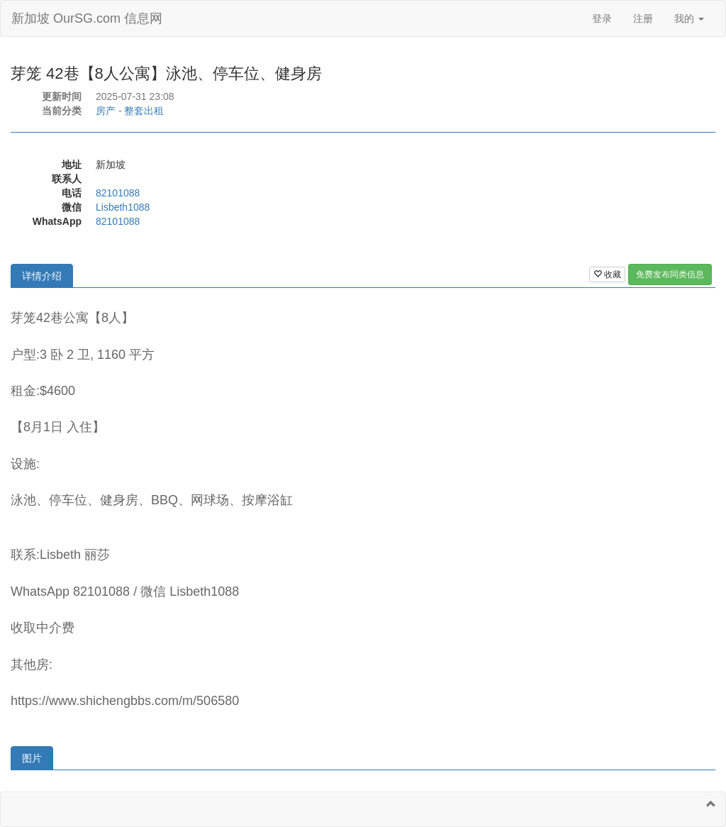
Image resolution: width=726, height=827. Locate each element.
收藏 (607, 274)
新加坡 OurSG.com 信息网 (86, 18)
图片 (32, 758)
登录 (602, 18)
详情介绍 (42, 276)
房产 (106, 110)
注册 (643, 18)
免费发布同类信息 (670, 274)
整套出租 (144, 110)
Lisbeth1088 (123, 207)
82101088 (118, 193)
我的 (689, 18)
